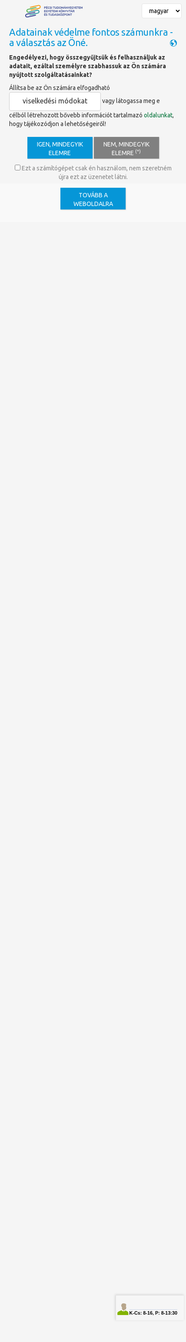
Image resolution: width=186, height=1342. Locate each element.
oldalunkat (158, 115)
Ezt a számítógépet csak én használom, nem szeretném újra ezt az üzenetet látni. (93, 172)
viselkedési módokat (55, 101)
